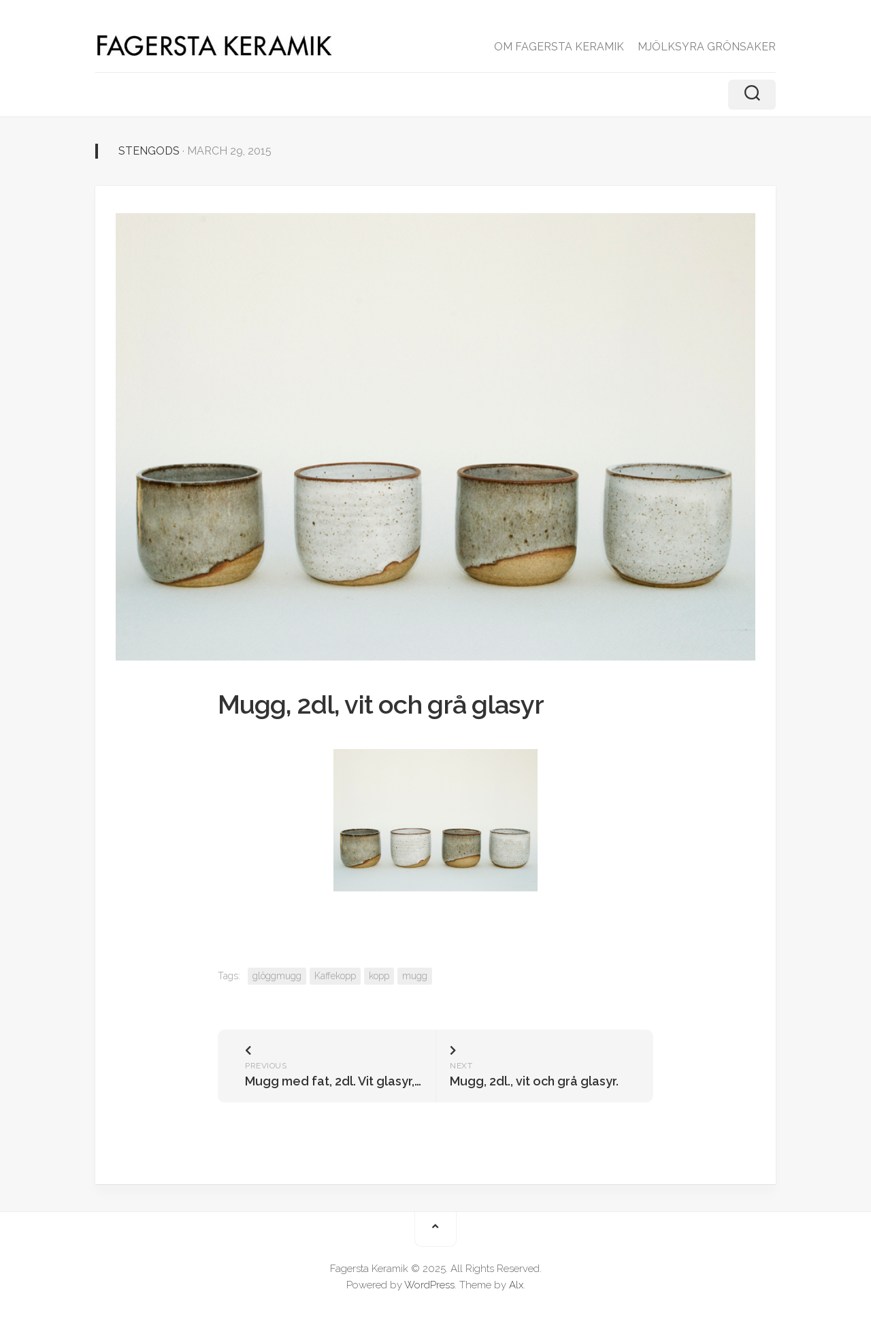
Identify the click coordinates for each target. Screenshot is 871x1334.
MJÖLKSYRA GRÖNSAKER (707, 46)
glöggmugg (276, 975)
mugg (414, 975)
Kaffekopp (335, 975)
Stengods (149, 150)
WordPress (429, 1285)
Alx (516, 1285)
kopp (379, 975)
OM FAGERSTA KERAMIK (559, 46)
